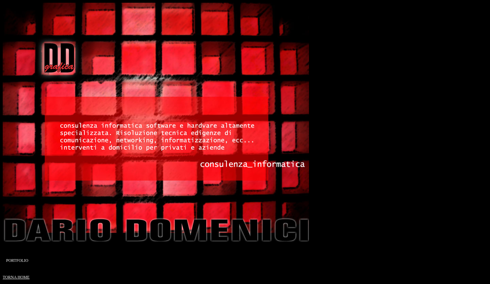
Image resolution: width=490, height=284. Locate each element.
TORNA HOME (16, 277)
